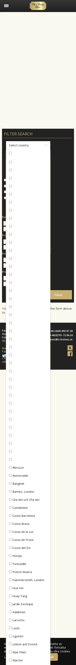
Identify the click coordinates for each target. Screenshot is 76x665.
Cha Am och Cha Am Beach (24, 501)
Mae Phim (17, 652)
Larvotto (17, 620)
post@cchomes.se (61, 339)
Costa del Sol (19, 548)
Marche (16, 660)
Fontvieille (17, 564)
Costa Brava (19, 524)
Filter (58, 295)
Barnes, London (21, 492)
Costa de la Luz (21, 532)
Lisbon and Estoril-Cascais (23, 645)
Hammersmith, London (26, 580)
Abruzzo (16, 467)
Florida (15, 556)
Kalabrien (17, 612)
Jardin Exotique (21, 604)
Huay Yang (18, 596)
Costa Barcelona (22, 516)
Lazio (14, 628)
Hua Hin (16, 588)
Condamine (18, 508)
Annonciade (18, 475)
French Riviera (20, 572)
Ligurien (16, 636)
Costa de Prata (21, 540)
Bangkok (16, 483)
